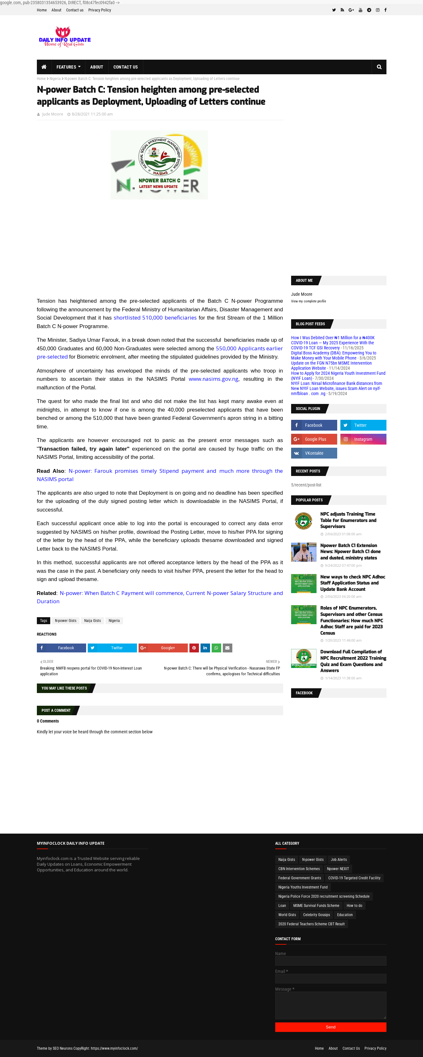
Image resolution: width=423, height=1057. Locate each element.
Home (42, 10)
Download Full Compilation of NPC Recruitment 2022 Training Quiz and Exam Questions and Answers (353, 661)
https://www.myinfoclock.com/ (114, 1048)
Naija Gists (92, 620)
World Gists (287, 915)
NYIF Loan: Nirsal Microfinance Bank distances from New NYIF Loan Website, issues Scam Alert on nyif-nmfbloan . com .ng (336, 388)
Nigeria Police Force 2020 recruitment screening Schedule (324, 896)
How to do (354, 905)
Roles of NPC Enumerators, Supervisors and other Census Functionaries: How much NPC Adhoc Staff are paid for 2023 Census (351, 620)
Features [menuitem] (66, 66)
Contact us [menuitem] (125, 66)
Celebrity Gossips (316, 915)
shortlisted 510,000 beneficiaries (155, 317)
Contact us (75, 10)
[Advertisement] (160, 252)
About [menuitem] (97, 66)
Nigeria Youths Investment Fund (303, 887)
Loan (282, 905)
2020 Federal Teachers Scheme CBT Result (311, 924)
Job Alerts (339, 859)
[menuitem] (44, 67)
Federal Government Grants (299, 878)
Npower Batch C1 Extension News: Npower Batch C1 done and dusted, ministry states (350, 552)
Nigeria (55, 78)
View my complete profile (308, 301)
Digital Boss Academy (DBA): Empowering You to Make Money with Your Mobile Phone (333, 355)
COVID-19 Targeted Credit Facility (354, 878)
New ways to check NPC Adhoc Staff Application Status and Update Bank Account (352, 583)
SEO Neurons (62, 1048)
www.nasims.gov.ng (213, 378)
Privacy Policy (99, 10)
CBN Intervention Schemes (299, 869)
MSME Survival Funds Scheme (316, 905)
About (56, 10)
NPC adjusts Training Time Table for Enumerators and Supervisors (348, 520)
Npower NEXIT (338, 869)
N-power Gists (65, 620)
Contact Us (351, 1048)
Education (345, 915)
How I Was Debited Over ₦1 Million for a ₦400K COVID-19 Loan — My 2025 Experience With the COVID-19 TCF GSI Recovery (333, 342)
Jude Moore (52, 114)
